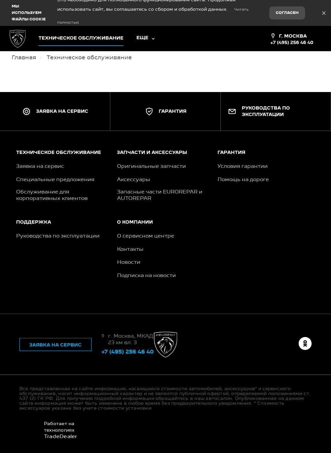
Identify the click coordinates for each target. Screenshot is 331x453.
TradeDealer (60, 437)
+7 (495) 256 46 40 (291, 43)
